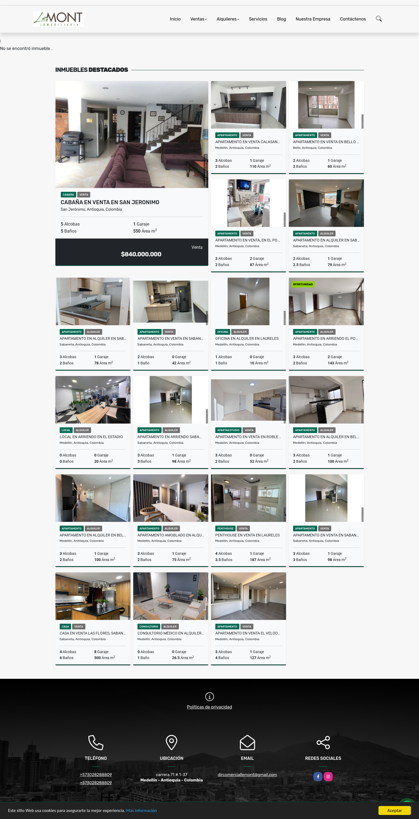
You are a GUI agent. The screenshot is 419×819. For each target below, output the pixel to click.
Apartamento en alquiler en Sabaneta (326, 240)
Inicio (175, 19)
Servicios (258, 19)
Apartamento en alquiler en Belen (326, 437)
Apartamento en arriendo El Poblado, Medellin (326, 338)
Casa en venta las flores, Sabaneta (93, 633)
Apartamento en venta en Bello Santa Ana (326, 142)
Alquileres (227, 19)
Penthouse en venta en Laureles (247, 535)
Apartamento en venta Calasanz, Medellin (248, 142)
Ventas (197, 19)
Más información (144, 811)
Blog (281, 19)
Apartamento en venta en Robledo (248, 437)
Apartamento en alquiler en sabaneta (93, 338)
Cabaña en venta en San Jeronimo (110, 202)
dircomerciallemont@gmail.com (247, 774)
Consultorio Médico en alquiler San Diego (171, 633)
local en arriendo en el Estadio (91, 437)
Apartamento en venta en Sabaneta (171, 338)
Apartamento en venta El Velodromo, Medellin (248, 633)
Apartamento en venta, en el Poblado (248, 240)
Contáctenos (353, 19)
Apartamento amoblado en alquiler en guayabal (171, 535)
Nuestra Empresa (313, 19)
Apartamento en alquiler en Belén (93, 535)
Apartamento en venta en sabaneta (326, 535)
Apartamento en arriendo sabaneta (171, 437)
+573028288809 (96, 774)
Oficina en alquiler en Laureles (247, 338)
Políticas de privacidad (209, 707)
